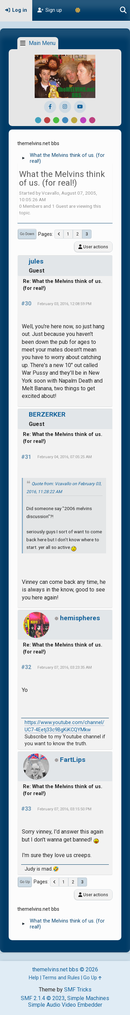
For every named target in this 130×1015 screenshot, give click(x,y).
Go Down (27, 234)
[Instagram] (65, 107)
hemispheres (80, 618)
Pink (92, 120)
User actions (93, 246)
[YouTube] (80, 107)
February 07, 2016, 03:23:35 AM (64, 667)
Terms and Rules (61, 978)
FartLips (72, 760)
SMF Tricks (78, 989)
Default (38, 120)
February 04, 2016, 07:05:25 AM (64, 456)
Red (47, 120)
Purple (83, 120)
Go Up (25, 882)
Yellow (74, 120)
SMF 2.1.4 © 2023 (43, 998)
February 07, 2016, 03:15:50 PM (64, 809)
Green (56, 120)
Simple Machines (88, 998)
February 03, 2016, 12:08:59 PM (64, 303)
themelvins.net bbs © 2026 (65, 969)
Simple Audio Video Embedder (65, 1004)
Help (34, 978)
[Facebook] (50, 107)
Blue (65, 120)
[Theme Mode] (77, 10)
